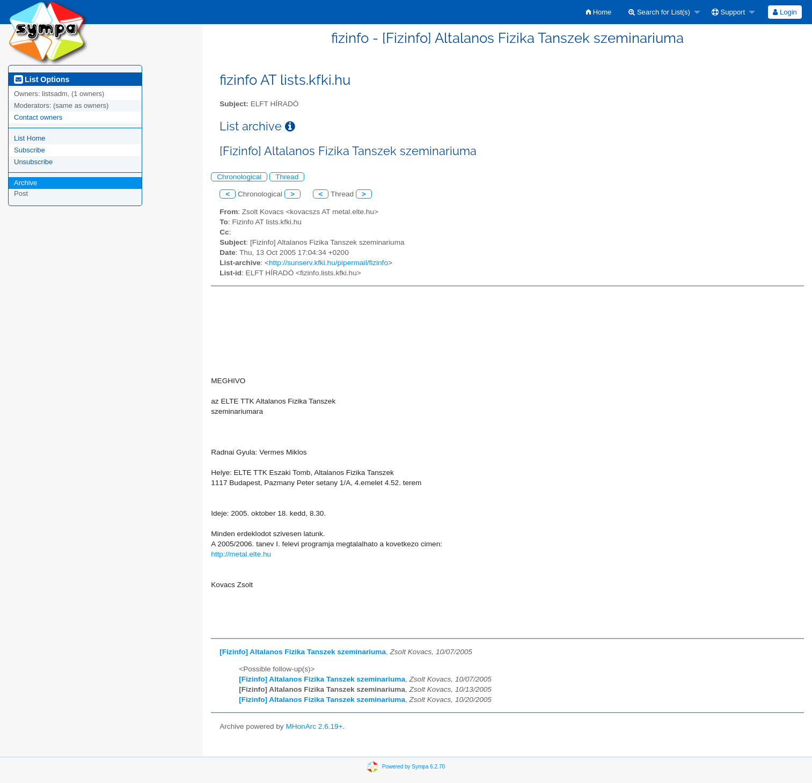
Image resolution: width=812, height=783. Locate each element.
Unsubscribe (33, 162)
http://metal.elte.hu (241, 554)
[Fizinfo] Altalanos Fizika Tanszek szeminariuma (303, 652)
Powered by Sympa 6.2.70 (413, 767)
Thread (286, 177)
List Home (30, 138)
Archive (25, 183)
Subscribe (29, 150)
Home (598, 12)
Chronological (239, 177)
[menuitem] (598, 12)
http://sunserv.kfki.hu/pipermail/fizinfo (328, 263)
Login (784, 12)
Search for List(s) (659, 12)
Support (728, 12)
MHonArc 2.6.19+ (314, 726)
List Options (41, 79)
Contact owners (38, 117)
